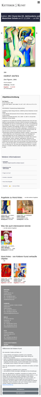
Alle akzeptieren (20, 393)
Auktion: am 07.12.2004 (20, 17)
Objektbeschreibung (10, 97)
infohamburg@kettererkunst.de (11, 313)
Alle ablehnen (20, 389)
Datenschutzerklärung (8, 384)
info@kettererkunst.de (9, 299)
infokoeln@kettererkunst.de (10, 339)
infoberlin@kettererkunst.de (10, 326)
